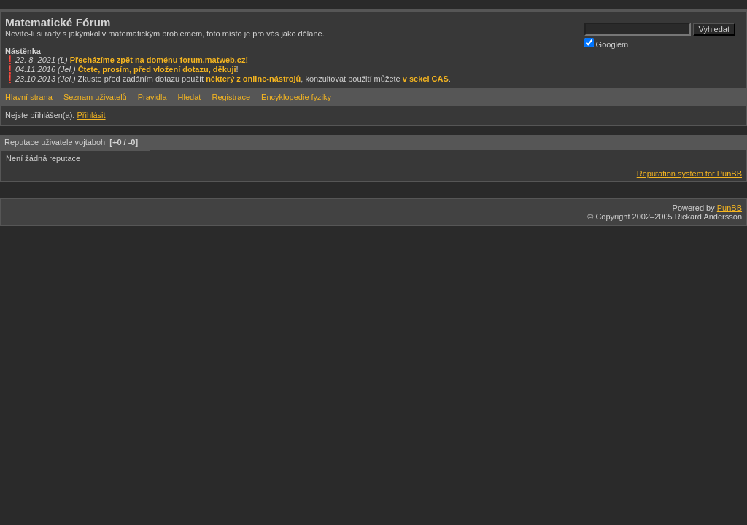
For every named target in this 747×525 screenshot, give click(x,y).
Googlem (606, 43)
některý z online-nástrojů (253, 78)
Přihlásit (91, 115)
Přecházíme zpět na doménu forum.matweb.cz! (159, 59)
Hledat (189, 97)
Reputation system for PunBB (689, 173)
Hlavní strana (29, 97)
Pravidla (152, 97)
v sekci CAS (426, 78)
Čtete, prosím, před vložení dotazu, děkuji (157, 69)
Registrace (231, 97)
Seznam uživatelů (95, 97)
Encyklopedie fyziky (296, 97)
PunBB (729, 207)
